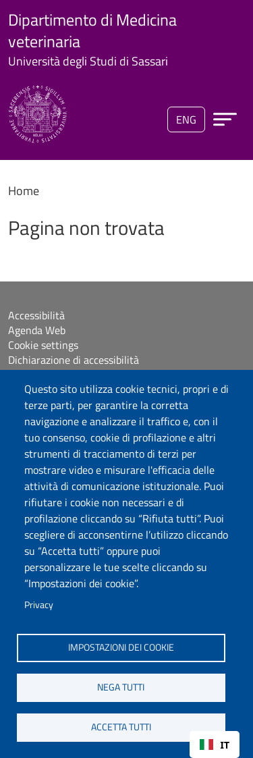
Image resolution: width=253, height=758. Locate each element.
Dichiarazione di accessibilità (73, 359)
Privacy (38, 605)
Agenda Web (36, 330)
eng (186, 119)
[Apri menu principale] (225, 119)
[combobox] (215, 744)
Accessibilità (36, 315)
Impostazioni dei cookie (121, 647)
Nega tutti (120, 687)
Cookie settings (43, 344)
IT (214, 744)
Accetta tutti (121, 727)
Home (23, 191)
